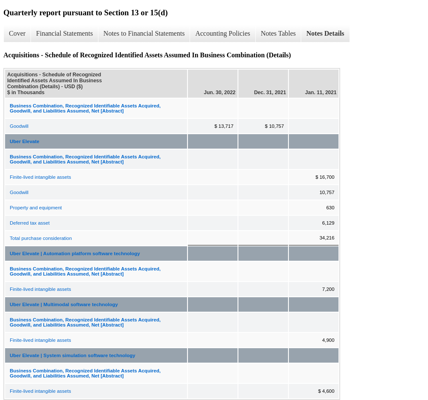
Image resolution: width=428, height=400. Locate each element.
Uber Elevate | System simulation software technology (72, 355)
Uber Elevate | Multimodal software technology (64, 304)
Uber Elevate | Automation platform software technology (75, 253)
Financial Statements (64, 33)
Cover (17, 33)
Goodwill (19, 126)
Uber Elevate (24, 141)
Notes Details (325, 33)
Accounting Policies (222, 33)
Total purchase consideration (41, 238)
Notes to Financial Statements (144, 33)
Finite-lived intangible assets (40, 177)
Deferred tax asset (30, 222)
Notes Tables (278, 33)
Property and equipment (36, 207)
